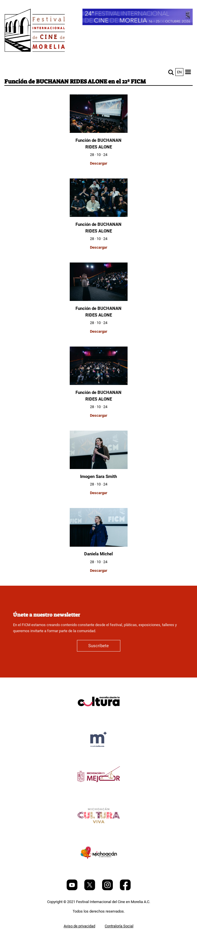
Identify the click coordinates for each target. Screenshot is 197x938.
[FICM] (34, 31)
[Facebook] (125, 889)
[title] (98, 715)
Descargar (98, 163)
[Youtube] (72, 889)
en (179, 72)
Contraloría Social (119, 926)
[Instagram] (108, 889)
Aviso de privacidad (79, 926)
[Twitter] (90, 889)
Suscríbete (98, 645)
